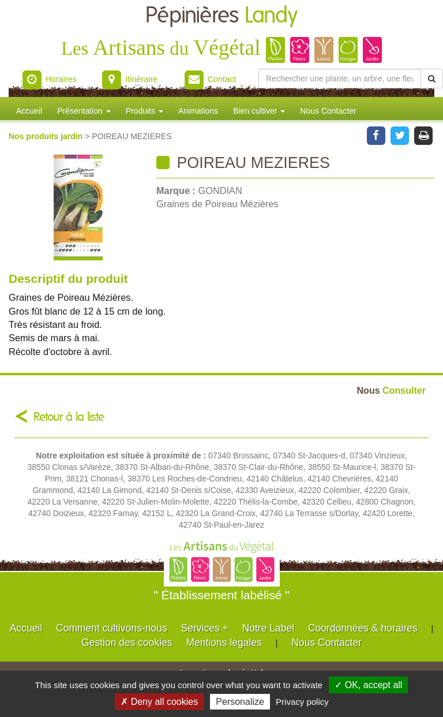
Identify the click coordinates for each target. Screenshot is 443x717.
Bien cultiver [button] (259, 110)
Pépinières (221, 16)
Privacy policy (302, 702)
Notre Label (268, 628)
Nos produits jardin (47, 136)
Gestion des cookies (126, 642)
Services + (204, 628)
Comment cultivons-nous (111, 628)
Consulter (391, 390)
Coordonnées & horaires (363, 628)
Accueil (29, 110)
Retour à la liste (68, 417)
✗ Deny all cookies (159, 702)
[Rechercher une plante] (339, 78)
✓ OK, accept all (368, 685)
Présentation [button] (84, 110)
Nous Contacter (328, 110)
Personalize (240, 702)
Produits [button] (144, 110)
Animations (198, 110)
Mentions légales (224, 642)
